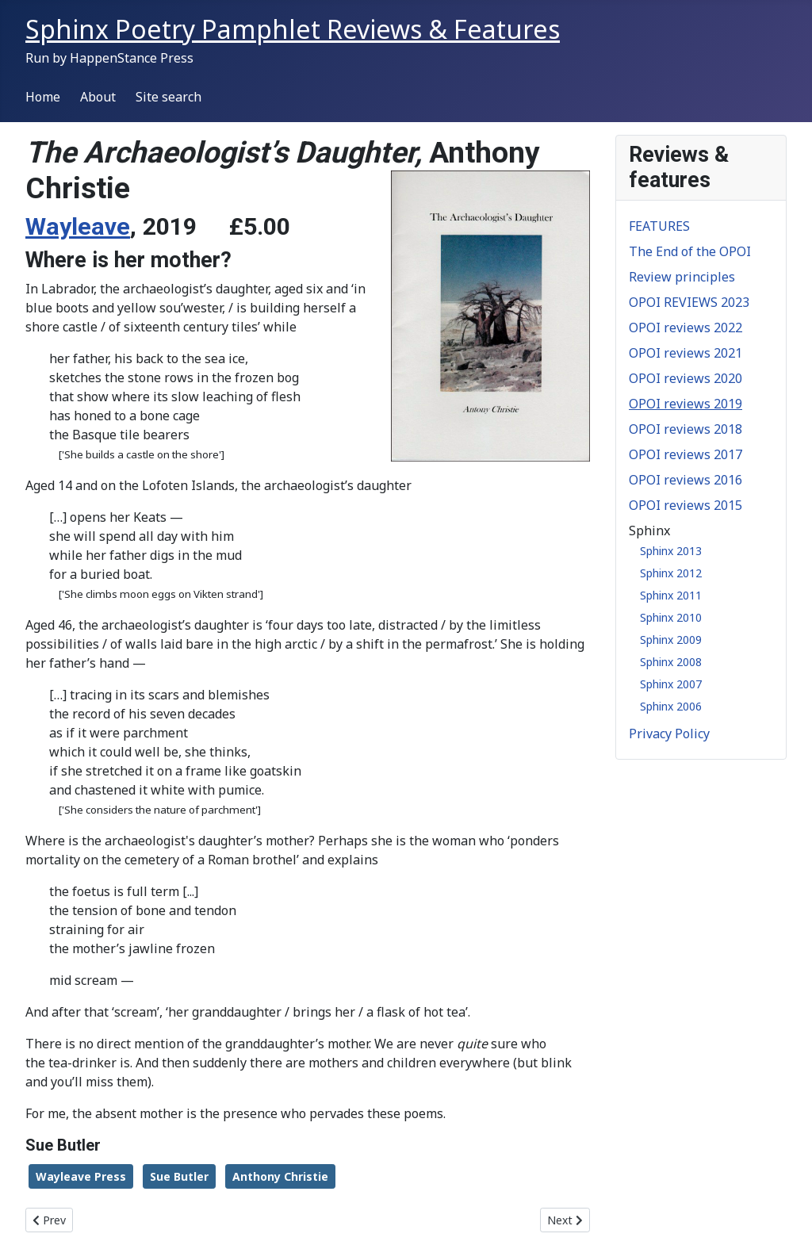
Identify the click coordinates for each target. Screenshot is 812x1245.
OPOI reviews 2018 (685, 429)
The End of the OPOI (690, 251)
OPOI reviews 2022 (685, 327)
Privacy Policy (669, 733)
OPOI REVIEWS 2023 (689, 302)
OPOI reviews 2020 (685, 378)
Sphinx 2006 (671, 706)
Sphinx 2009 (671, 639)
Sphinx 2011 (671, 595)
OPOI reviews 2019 (685, 403)
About (98, 96)
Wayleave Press (81, 1176)
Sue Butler (179, 1176)
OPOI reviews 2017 (685, 454)
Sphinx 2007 (671, 683)
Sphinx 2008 (671, 661)
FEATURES (659, 226)
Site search (168, 96)
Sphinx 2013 (671, 550)
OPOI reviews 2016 (685, 479)
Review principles (682, 276)
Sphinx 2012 (671, 572)
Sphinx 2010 (671, 617)
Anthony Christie (280, 1176)
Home (42, 96)
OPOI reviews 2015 (685, 505)
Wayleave (77, 226)
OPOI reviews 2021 (685, 353)
